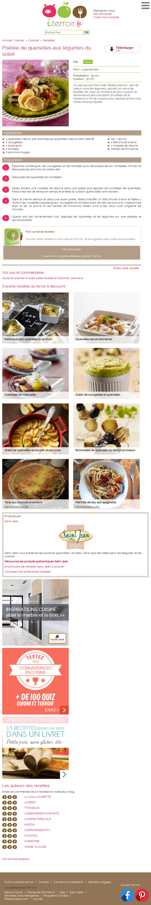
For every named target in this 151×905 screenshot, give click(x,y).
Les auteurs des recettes (26, 785)
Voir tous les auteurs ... (16, 859)
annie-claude (35, 846)
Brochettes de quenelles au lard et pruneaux (105, 450)
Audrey (30, 802)
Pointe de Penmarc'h (41, 892)
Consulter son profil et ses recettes (27, 571)
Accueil (7, 40)
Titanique (31, 808)
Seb (62, 892)
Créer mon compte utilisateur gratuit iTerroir (71, 256)
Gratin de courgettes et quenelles (97, 394)
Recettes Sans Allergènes (21, 895)
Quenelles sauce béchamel (93, 339)
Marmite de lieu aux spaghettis (95, 502)
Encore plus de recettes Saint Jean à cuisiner (34, 566)
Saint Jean (11, 521)
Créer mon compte (106, 17)
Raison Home (13, 892)
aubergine (15, 145)
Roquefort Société (55, 895)
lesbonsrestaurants (41, 813)
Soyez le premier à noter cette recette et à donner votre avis (42, 278)
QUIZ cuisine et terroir (19, 882)
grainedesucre (16, 507)
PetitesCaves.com (16, 899)
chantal (31, 835)
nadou (29, 824)
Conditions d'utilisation (69, 882)
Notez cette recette (126, 268)
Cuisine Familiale (37, 819)
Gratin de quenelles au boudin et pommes (32, 450)
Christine (31, 841)
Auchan (38, 899)
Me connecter (102, 14)
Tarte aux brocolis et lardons (23, 502)
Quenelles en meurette (20, 394)
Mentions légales (99, 882)
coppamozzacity (37, 830)
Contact (44, 882)
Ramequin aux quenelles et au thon (28, 339)
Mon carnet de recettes (39, 231)
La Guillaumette (37, 796)
